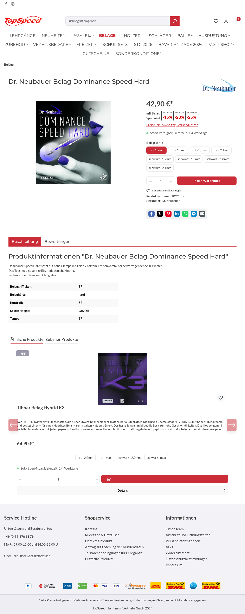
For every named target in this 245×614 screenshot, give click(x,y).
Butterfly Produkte (99, 559)
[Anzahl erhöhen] (171, 180)
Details (172, 490)
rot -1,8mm (199, 150)
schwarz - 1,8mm (217, 159)
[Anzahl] (161, 180)
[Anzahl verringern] (150, 180)
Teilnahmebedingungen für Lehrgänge (113, 553)
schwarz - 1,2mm (160, 159)
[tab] (24, 241)
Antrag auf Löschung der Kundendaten (114, 547)
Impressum (174, 565)
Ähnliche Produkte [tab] (27, 339)
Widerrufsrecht (177, 553)
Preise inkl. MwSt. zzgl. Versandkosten (172, 125)
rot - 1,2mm (156, 150)
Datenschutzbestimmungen (186, 559)
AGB (169, 547)
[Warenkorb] (236, 21)
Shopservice (97, 518)
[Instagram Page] (13, 4)
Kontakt (91, 529)
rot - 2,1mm (221, 150)
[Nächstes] (230, 425)
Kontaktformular (38, 556)
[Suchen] (175, 21)
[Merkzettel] (216, 21)
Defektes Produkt (98, 541)
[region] (73, 142)
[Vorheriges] (14, 425)
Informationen (181, 518)
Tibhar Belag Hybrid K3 (41, 407)
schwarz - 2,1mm (160, 168)
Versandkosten (113, 600)
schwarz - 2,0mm (129, 457)
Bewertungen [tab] (57, 241)
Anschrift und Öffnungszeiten (188, 535)
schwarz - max (156, 457)
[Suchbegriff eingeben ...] (117, 21)
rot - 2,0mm (85, 457)
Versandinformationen (183, 541)
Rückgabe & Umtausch (102, 535)
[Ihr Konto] (226, 21)
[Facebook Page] (6, 4)
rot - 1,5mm (178, 150)
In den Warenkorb (206, 180)
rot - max (105, 457)
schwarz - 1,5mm (189, 159)
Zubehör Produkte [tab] (61, 339)
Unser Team (175, 529)
